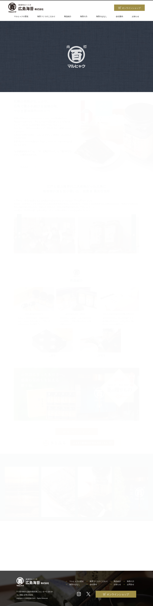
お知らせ (135, 16)
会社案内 (119, 16)
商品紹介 (67, 16)
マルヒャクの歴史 (21, 16)
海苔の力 (83, 16)
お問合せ (130, 584)
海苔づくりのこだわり (46, 16)
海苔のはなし (101, 16)
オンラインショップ (129, 7)
